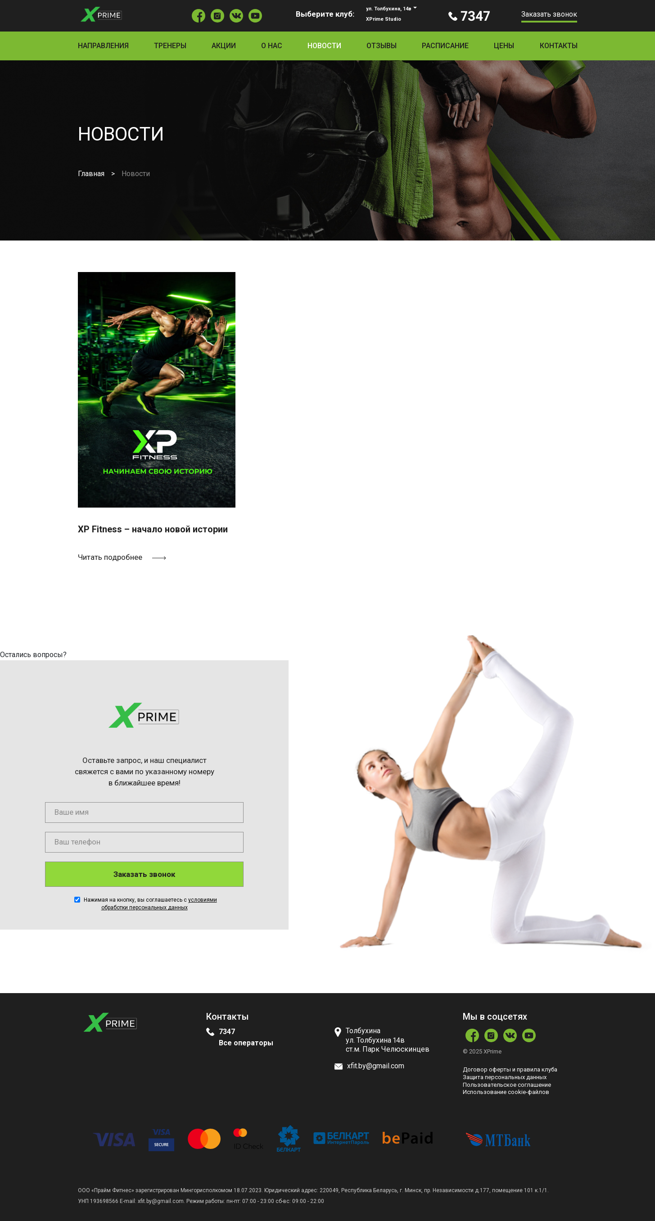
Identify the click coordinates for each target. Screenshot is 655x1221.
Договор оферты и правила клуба (510, 1069)
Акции (224, 45)
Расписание (445, 45)
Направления (103, 45)
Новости (324, 45)
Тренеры (170, 45)
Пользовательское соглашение (507, 1084)
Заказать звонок (549, 14)
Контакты (559, 45)
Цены (504, 45)
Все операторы (246, 1043)
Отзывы (381, 45)
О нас (271, 45)
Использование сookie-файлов (506, 1092)
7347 (227, 1031)
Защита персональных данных (505, 1077)
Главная (91, 173)
